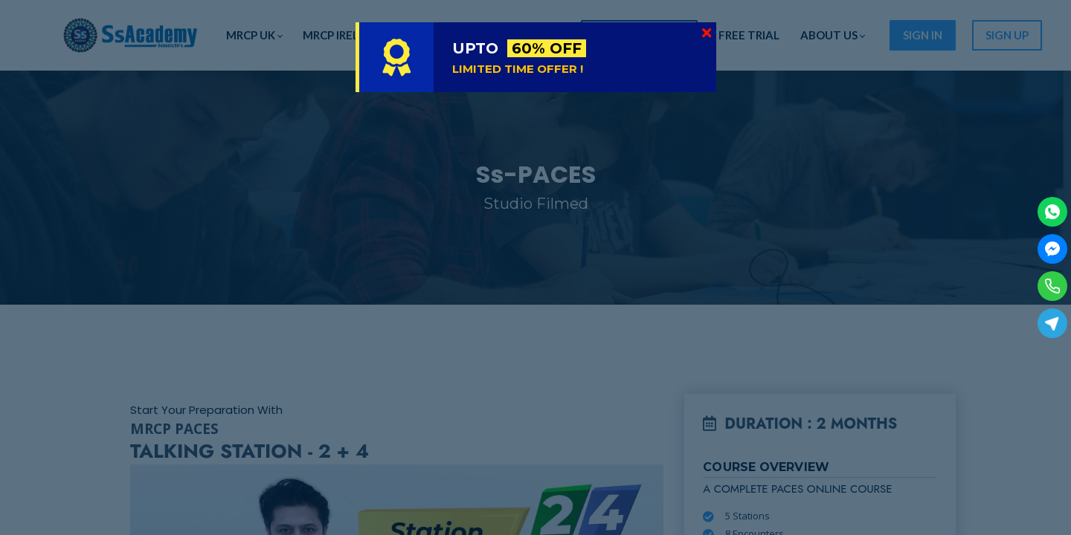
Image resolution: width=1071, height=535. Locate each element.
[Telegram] (1052, 323)
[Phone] (1052, 286)
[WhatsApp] (1052, 212)
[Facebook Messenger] (1052, 249)
